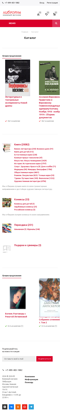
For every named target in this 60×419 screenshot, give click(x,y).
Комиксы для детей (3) (24, 204)
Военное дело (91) (45, 149)
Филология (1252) (46, 178)
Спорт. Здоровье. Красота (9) (27, 166)
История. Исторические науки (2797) (30, 164)
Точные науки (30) (46, 175)
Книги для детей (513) (24, 152)
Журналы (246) (33, 229)
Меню (12, 23)
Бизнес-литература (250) (25, 149)
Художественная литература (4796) (30, 181)
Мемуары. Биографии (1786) (40, 169)
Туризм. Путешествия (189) (26, 178)
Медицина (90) (20, 169)
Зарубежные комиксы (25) (25, 207)
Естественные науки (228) (25, 155)
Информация (31, 379)
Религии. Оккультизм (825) (26, 175)
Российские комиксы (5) (24, 210)
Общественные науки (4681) (26, 172)
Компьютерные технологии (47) (28, 158)
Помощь (29, 382)
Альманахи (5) (20, 229)
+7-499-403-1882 (12, 3)
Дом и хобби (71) (48, 166)
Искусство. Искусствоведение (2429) (30, 161)
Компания (30, 376)
